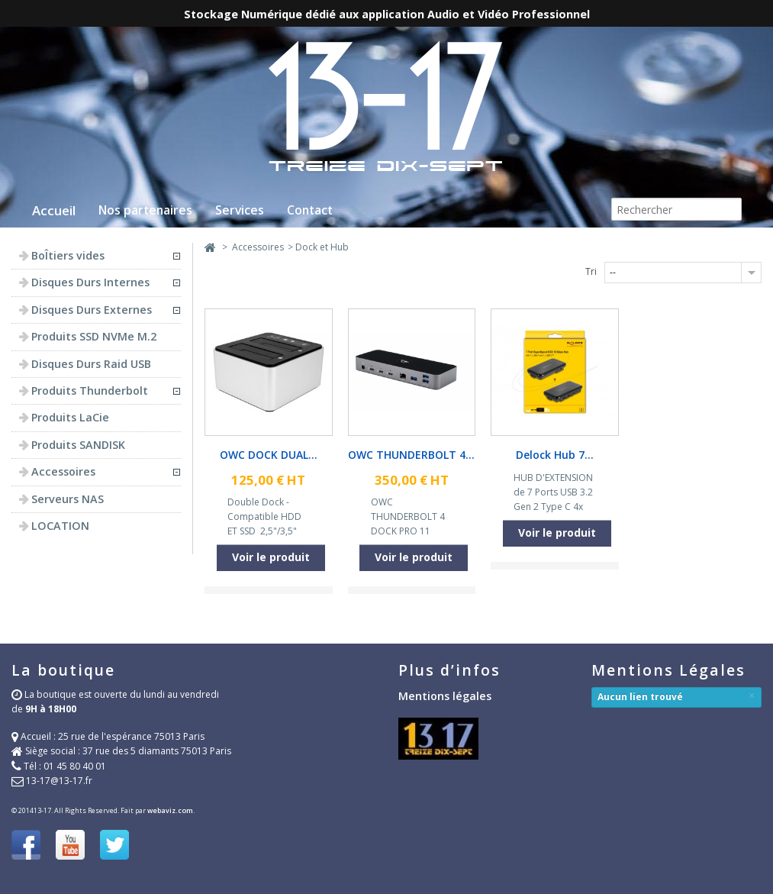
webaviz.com (170, 810)
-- (613, 272)
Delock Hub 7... (555, 454)
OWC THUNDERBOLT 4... (411, 454)
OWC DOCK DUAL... (268, 454)
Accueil (54, 210)
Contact (310, 210)
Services (239, 210)
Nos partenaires (145, 210)
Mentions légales (444, 696)
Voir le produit (271, 557)
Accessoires (258, 246)
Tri (591, 271)
